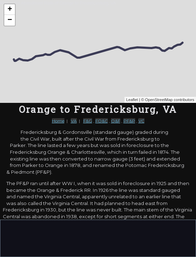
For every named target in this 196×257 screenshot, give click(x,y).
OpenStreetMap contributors (169, 100)
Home (58, 121)
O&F (115, 121)
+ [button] (9, 9)
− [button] (9, 20)
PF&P (129, 121)
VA (74, 121)
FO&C (101, 121)
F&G (87, 121)
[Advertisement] (98, 238)
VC (141, 121)
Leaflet (132, 100)
